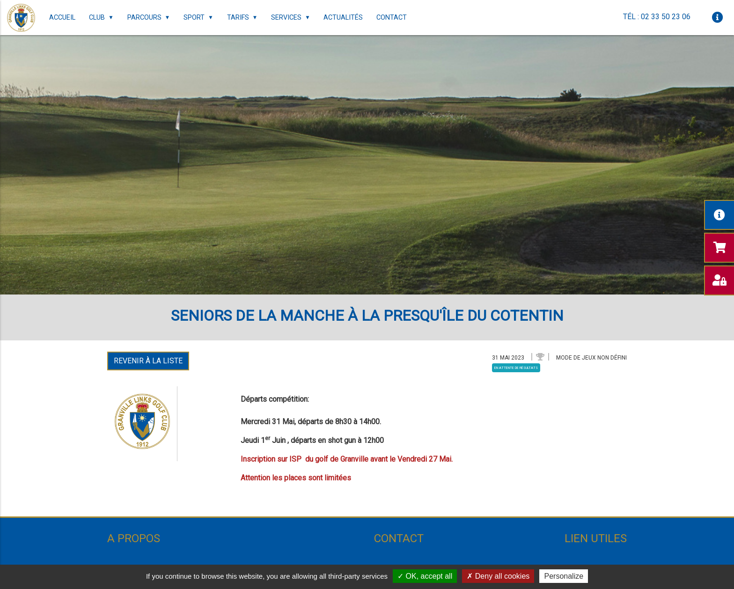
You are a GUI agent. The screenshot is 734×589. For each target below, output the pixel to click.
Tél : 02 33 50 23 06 (656, 16)
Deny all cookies (498, 576)
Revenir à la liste (148, 360)
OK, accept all (424, 576)
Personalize (563, 576)
